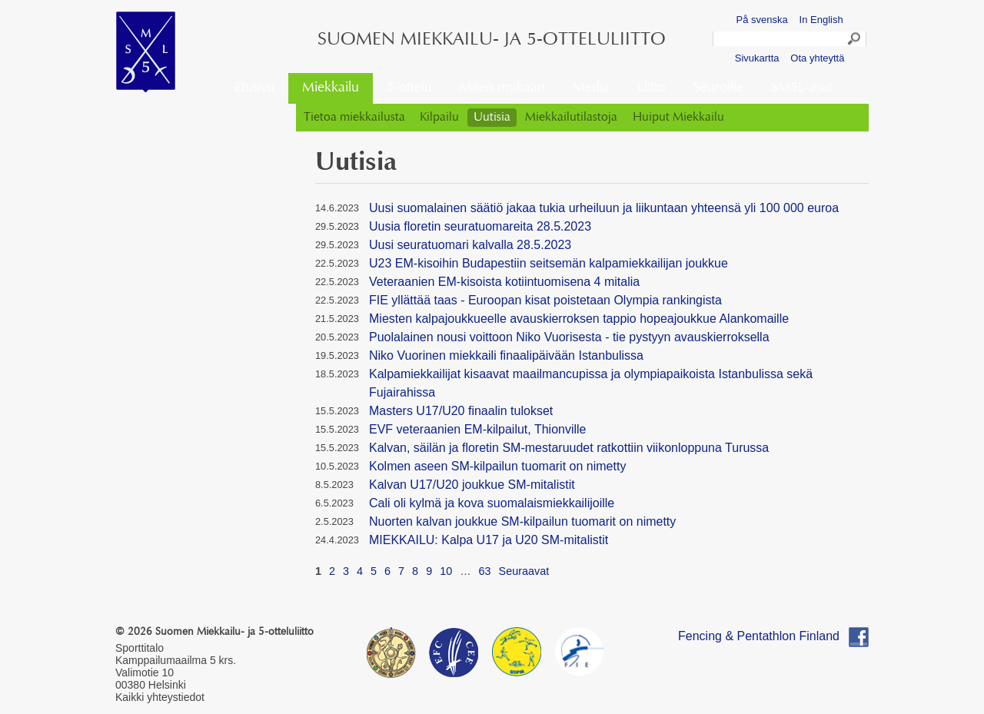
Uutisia (492, 117)
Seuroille (718, 88)
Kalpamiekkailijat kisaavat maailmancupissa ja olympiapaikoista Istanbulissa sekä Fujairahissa (591, 383)
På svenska (762, 19)
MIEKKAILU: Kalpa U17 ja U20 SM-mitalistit (488, 539)
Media (591, 88)
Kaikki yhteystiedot (159, 697)
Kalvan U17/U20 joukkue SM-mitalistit (472, 484)
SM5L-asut (802, 88)
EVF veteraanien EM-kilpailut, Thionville (478, 429)
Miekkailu (330, 88)
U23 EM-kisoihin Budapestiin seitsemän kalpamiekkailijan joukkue (548, 263)
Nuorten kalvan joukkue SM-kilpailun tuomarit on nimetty (522, 521)
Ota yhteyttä (817, 58)
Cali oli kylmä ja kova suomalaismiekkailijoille (491, 503)
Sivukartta (757, 58)
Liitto (651, 88)
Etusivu (254, 88)
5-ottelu (409, 88)
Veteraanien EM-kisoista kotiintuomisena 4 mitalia (504, 281)
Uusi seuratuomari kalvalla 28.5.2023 (470, 244)
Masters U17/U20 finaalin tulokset (461, 410)
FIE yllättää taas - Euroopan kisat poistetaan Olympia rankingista (545, 300)
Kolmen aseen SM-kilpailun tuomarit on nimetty (497, 466)
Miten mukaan (502, 88)
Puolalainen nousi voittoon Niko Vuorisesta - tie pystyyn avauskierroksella (569, 337)
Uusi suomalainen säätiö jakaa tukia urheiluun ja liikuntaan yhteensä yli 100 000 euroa (604, 207)
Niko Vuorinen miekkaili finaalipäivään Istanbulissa (506, 355)
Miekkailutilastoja (571, 117)
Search (854, 41)
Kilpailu (439, 117)
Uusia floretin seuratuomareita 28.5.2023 (480, 226)
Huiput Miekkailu (678, 117)
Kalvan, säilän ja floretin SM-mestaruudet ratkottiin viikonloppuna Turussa (569, 447)
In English (821, 19)
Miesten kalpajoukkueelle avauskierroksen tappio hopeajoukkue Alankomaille (579, 318)
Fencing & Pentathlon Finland (758, 636)
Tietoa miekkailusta (354, 117)
